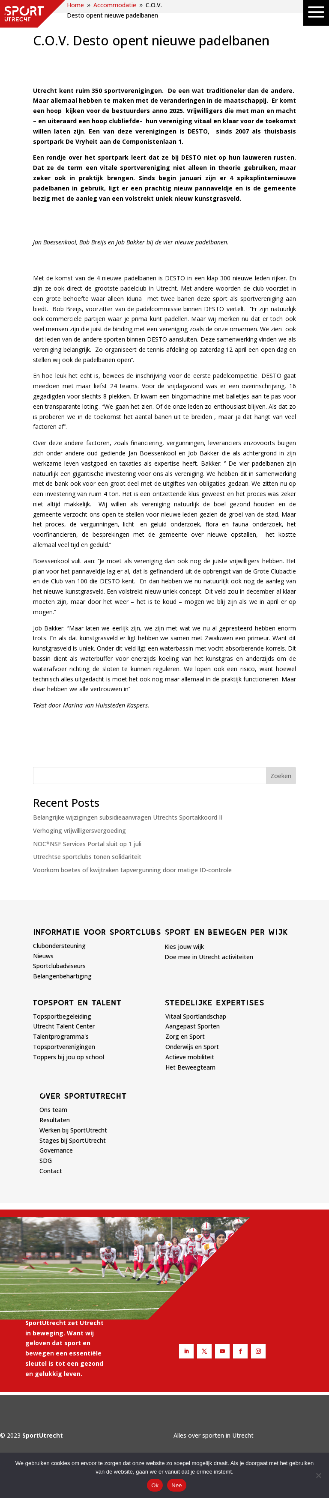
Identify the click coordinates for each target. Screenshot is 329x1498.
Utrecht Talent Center (64, 1026)
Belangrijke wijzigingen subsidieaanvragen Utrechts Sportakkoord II (127, 817)
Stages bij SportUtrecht (72, 1140)
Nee (176, 1485)
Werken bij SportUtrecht (73, 1130)
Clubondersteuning (59, 946)
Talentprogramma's (61, 1036)
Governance (56, 1150)
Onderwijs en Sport (192, 1047)
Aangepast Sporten (192, 1026)
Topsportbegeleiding (62, 1016)
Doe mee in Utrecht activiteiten (208, 957)
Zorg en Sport (185, 1036)
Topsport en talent (77, 1002)
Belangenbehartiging (62, 976)
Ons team (53, 1110)
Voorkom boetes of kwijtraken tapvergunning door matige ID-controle (132, 870)
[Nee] (318, 1475)
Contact (50, 1171)
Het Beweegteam (190, 1067)
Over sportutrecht (83, 1095)
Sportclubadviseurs (59, 966)
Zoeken (280, 776)
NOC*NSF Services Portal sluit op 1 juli (87, 844)
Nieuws (43, 956)
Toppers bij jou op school (68, 1057)
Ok (155, 1485)
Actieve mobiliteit (189, 1057)
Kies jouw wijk (184, 946)
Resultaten (54, 1120)
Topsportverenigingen (64, 1047)
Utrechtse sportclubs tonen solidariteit (87, 857)
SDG (45, 1160)
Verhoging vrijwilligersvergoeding (79, 830)
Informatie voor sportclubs (97, 931)
